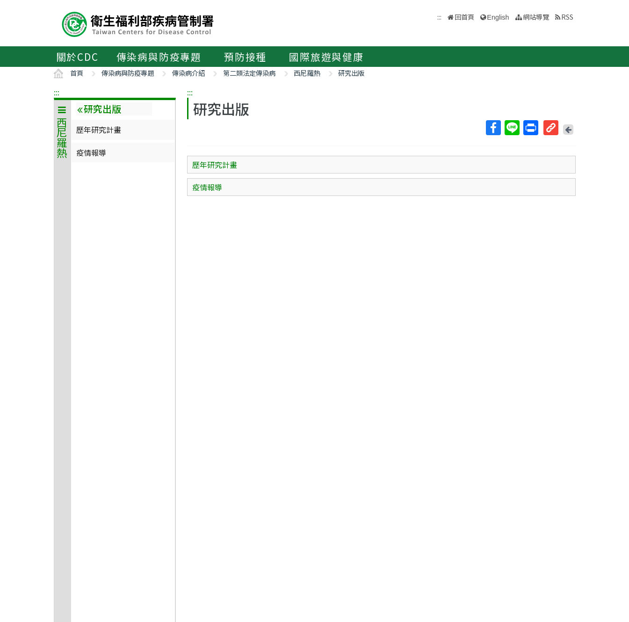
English (498, 17)
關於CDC (77, 57)
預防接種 (245, 57)
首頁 (76, 73)
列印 (530, 127)
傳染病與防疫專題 (159, 57)
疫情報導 (91, 152)
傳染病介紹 (188, 73)
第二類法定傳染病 (249, 73)
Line (512, 127)
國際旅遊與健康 (326, 57)
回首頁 (464, 17)
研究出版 (351, 73)
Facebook (493, 127)
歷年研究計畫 (98, 129)
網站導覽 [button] (536, 17)
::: (56, 92)
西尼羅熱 (307, 73)
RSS (567, 17)
